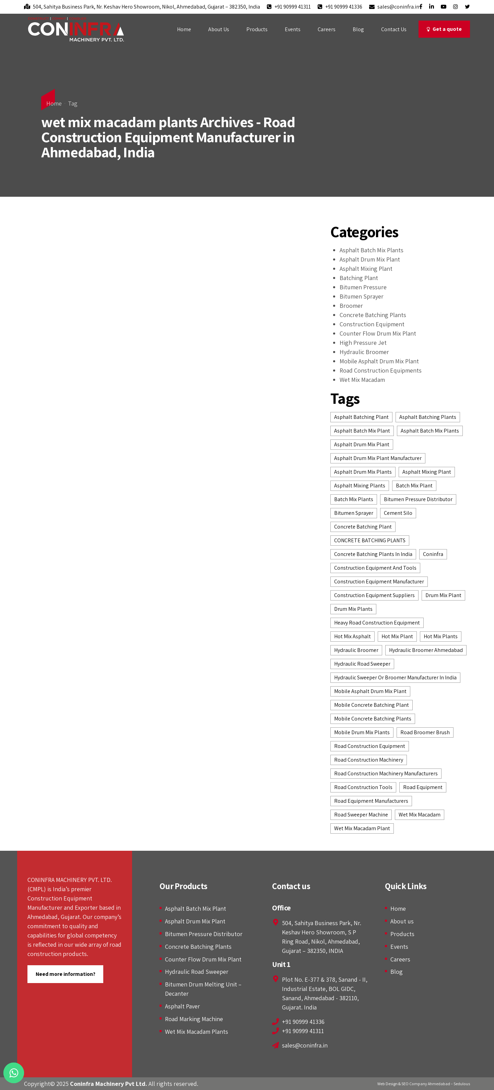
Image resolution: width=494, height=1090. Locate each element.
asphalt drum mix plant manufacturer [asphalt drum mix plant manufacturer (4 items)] (378, 458)
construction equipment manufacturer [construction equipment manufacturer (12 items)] (379, 581)
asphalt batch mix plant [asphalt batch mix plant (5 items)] (362, 430)
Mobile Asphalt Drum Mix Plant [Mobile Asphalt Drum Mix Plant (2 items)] (370, 691)
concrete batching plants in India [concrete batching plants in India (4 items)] (373, 554)
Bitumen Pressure (363, 287)
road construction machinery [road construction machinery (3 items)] (368, 759)
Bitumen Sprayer (362, 296)
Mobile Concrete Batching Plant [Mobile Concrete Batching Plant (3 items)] (371, 704)
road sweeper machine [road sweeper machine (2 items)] (361, 814)
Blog (358, 29)
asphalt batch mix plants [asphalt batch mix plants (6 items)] (430, 430)
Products (257, 29)
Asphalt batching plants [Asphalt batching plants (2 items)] (427, 417)
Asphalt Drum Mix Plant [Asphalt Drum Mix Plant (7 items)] (361, 444)
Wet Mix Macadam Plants (196, 1032)
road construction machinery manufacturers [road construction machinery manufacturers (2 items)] (386, 773)
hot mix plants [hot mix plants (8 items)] (441, 636)
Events (293, 29)
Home (184, 29)
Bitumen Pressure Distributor (204, 934)
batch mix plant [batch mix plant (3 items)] (414, 485)
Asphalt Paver (182, 1006)
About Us (218, 29)
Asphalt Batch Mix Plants (371, 250)
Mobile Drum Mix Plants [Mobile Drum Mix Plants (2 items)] (362, 732)
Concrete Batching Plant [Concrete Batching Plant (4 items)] (363, 526)
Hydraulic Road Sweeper (196, 972)
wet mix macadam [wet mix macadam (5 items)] (419, 814)
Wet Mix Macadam (362, 380)
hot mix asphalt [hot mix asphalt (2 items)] (352, 636)
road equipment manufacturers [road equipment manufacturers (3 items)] (371, 800)
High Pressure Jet (363, 343)
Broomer (351, 306)
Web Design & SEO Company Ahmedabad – (415, 1083)
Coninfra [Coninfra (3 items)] (433, 554)
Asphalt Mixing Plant (366, 268)
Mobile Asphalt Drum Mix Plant (379, 361)
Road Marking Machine (194, 1019)
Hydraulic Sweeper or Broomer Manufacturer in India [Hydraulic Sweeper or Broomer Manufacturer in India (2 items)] (395, 677)
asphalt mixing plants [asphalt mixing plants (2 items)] (359, 485)
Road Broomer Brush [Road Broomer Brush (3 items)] (425, 732)
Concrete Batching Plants (373, 315)
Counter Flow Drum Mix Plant (378, 333)
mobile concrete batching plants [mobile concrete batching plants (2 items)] (372, 718)
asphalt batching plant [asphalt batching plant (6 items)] (361, 417)
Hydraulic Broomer (364, 352)
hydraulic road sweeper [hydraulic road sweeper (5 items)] (362, 663)
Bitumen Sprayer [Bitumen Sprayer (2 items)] (353, 513)
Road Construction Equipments (381, 370)
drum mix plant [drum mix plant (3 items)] (443, 595)
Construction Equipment (372, 324)
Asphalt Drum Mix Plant (370, 259)
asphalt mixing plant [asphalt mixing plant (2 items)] (426, 471)
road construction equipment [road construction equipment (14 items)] (369, 746)
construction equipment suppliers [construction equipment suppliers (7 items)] (374, 595)
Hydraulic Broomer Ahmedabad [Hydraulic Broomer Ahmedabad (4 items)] (426, 650)
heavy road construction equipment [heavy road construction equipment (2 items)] (377, 622)
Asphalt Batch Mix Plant (195, 908)
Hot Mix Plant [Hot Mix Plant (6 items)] (397, 636)
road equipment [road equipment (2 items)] (423, 787)
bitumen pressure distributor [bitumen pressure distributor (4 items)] (418, 499)
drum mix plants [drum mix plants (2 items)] (353, 609)
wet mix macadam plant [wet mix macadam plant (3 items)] (362, 828)
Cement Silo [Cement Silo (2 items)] (398, 513)
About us (402, 921)
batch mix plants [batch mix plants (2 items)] (353, 499)
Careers (327, 29)
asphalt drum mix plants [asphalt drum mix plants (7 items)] (363, 471)
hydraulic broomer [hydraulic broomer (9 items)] (356, 650)
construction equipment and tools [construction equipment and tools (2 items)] (375, 567)
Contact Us (394, 29)
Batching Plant (359, 278)
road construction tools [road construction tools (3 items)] (363, 787)
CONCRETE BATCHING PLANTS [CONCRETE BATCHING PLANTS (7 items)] (369, 540)
